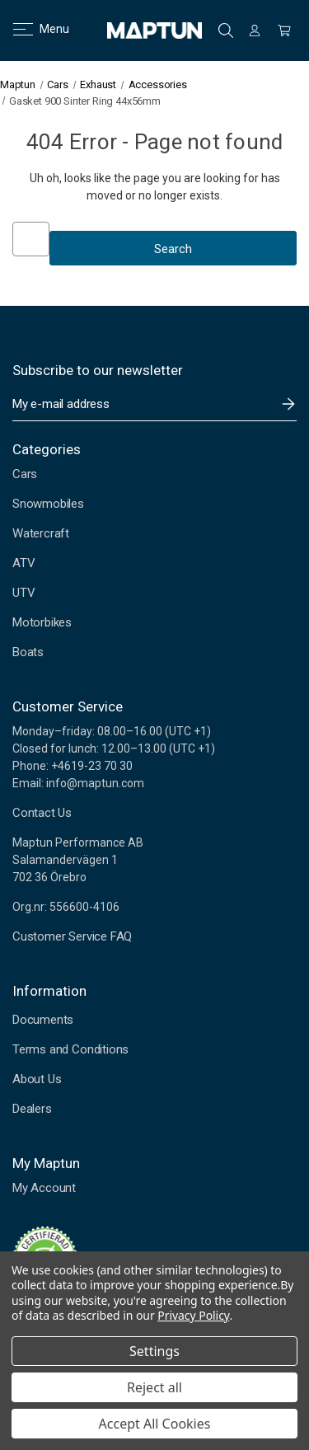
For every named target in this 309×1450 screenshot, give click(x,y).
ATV (23, 563)
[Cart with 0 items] (284, 30)
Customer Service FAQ (72, 936)
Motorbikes (42, 622)
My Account (44, 1187)
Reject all (154, 1387)
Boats (28, 652)
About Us (36, 1079)
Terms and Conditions (70, 1049)
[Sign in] (254, 30)
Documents (42, 1019)
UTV (23, 592)
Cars (24, 474)
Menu (31, 28)
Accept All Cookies (155, 1424)
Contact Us (42, 812)
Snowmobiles (48, 503)
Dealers (32, 1108)
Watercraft (40, 533)
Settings (154, 1351)
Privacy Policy (193, 1315)
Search (225, 30)
